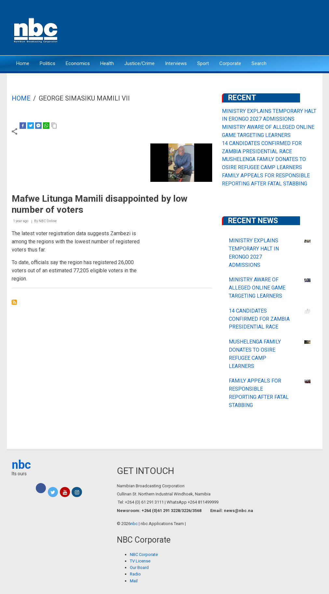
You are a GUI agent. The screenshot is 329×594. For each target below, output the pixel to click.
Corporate (230, 63)
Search (259, 63)
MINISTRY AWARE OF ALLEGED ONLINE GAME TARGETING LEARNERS (257, 288)
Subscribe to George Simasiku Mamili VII (14, 302)
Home (22, 63)
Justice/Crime (139, 63)
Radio (135, 574)
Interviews (176, 63)
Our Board (139, 567)
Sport (203, 63)
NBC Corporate (144, 554)
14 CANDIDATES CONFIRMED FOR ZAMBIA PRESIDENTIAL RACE (259, 319)
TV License (140, 561)
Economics (78, 63)
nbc (21, 465)
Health (107, 63)
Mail (134, 580)
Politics (47, 63)
